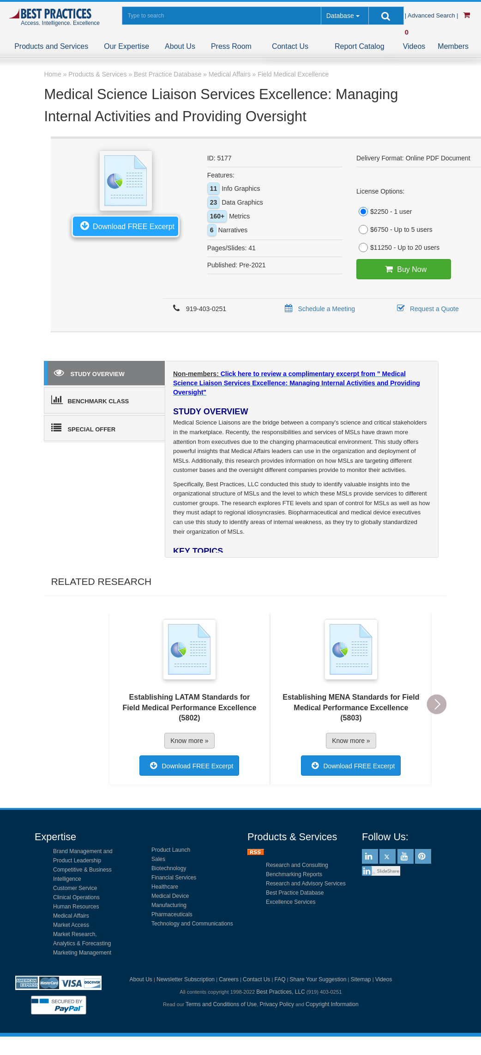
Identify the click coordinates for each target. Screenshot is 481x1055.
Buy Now (404, 269)
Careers (229, 979)
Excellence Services (290, 902)
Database (340, 15)
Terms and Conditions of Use (221, 1004)
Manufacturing (168, 905)
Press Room (231, 46)
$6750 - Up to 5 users (394, 229)
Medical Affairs (71, 916)
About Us (180, 46)
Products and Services (51, 46)
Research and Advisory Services (306, 883)
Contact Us (290, 46)
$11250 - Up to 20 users (397, 247)
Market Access (71, 925)
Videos (414, 46)
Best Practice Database (295, 893)
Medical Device (170, 896)
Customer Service (75, 888)
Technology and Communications (192, 923)
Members (453, 46)
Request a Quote (426, 308)
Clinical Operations (76, 897)
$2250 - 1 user (384, 211)
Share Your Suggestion (318, 979)
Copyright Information (332, 1004)
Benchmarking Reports (294, 874)
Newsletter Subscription (185, 979)
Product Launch (170, 850)
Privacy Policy (276, 1004)
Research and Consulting (297, 865)
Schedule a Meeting (318, 308)
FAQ (279, 979)
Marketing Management (82, 952)
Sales (158, 859)
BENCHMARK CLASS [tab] (90, 400)
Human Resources (76, 906)
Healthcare (164, 887)
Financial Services (173, 877)
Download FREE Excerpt (125, 225)
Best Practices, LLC (280, 992)
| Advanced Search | (432, 15)
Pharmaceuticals (171, 914)
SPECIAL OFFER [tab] (83, 428)
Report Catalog (360, 46)
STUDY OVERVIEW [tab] (89, 372)
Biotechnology (168, 868)
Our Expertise (126, 46)
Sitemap (361, 979)
